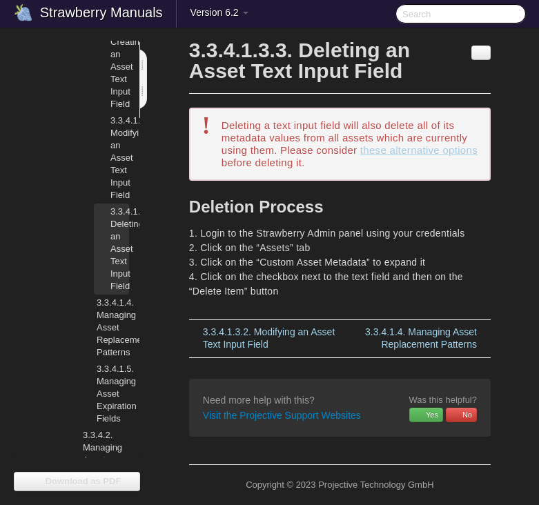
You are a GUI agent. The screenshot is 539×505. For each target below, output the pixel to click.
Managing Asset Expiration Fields (104, 392)
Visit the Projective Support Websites (282, 415)
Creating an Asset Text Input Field (119, 66)
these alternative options (419, 150)
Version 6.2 (219, 12)
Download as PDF (77, 481)
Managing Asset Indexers (102, 453)
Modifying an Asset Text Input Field (119, 157)
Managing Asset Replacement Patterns (104, 326)
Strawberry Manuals (101, 12)
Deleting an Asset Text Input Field (119, 248)
